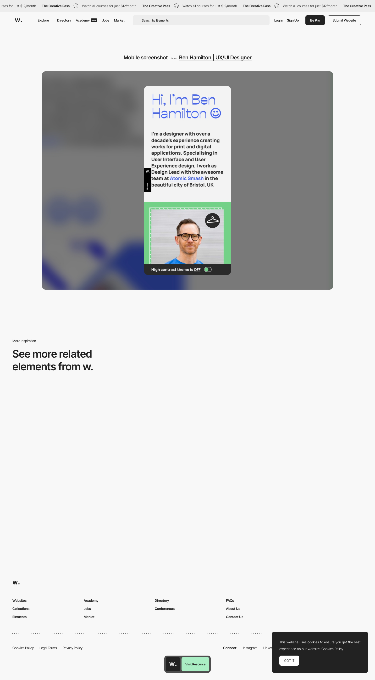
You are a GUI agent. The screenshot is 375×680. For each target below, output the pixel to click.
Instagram (250, 648)
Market (119, 20)
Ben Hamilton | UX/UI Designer (215, 57)
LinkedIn (269, 648)
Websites (19, 600)
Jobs (105, 20)
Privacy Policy (73, 648)
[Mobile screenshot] (321, 493)
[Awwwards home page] (173, 664)
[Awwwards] (18, 20)
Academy (86, 20)
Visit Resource (195, 664)
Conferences (165, 609)
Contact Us (234, 617)
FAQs (230, 600)
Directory (64, 20)
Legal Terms (48, 648)
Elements (19, 617)
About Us (233, 609)
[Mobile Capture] (143, 493)
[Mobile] (54, 423)
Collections (20, 609)
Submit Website (344, 20)
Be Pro (315, 20)
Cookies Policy (23, 648)
